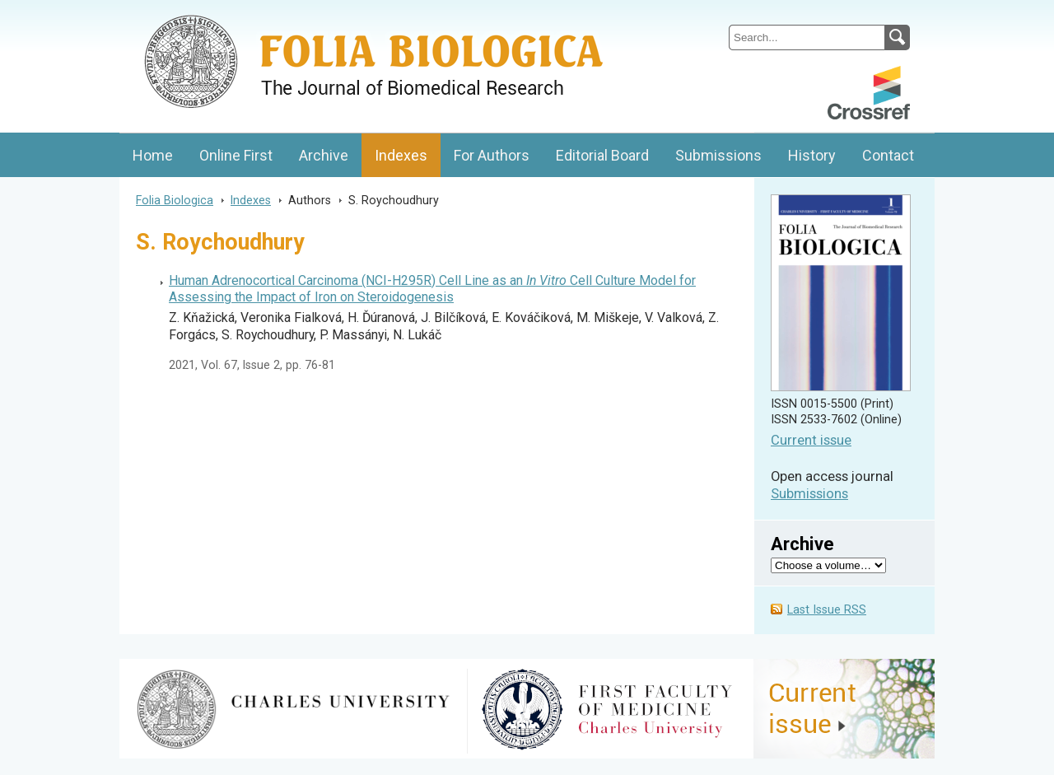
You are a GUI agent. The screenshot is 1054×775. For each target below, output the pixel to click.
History (812, 155)
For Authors (491, 155)
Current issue (811, 440)
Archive (323, 155)
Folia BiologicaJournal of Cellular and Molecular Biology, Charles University (293, 14)
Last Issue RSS (826, 610)
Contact (888, 155)
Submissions (718, 155)
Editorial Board (602, 155)
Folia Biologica (174, 200)
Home (153, 155)
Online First (236, 155)
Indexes (401, 155)
